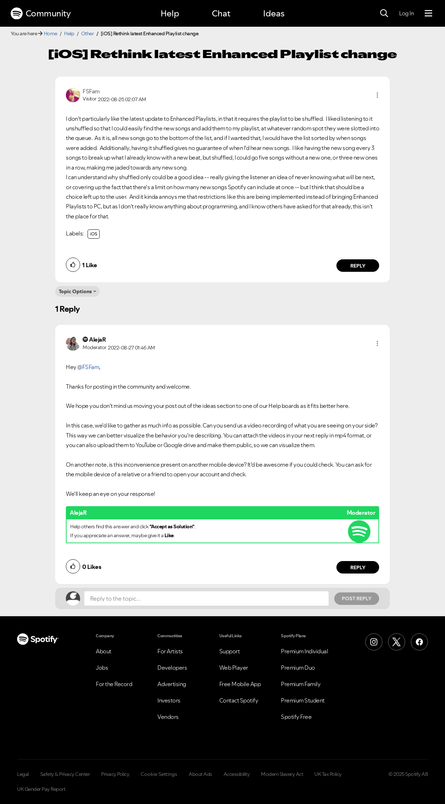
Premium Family (300, 684)
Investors (168, 700)
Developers (172, 667)
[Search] (384, 13)
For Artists (170, 651)
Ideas (273, 13)
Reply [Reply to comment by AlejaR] (358, 567)
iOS (93, 234)
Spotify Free (296, 717)
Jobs (102, 667)
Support (229, 651)
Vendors (168, 717)
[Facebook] (419, 641)
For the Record (114, 684)
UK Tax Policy (328, 774)
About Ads (200, 774)
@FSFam (88, 367)
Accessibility (237, 774)
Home (50, 33)
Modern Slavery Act (282, 774)
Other (87, 33)
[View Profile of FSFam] (91, 91)
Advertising (171, 684)
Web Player (233, 667)
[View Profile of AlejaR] (97, 339)
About (103, 651)
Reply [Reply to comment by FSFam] (358, 265)
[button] (377, 95)
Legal (23, 774)
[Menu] (428, 14)
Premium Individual (304, 651)
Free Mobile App (240, 684)
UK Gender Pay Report (41, 789)
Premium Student (303, 700)
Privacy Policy (115, 774)
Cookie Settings (159, 774)
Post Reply (357, 598)
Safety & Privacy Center (65, 774)
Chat (221, 13)
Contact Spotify (238, 700)
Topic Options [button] (75, 291)
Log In (406, 13)
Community (40, 13)
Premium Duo (298, 667)
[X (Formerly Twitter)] (396, 641)
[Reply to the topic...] (206, 598)
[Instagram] (373, 641)
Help (170, 13)
